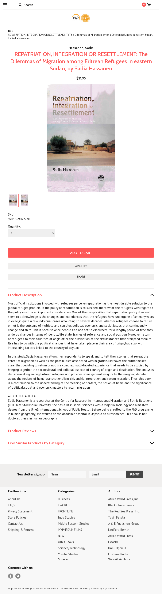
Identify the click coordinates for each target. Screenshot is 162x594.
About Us (14, 499)
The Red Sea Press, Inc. (124, 511)
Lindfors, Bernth (119, 530)
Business (64, 499)
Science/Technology (71, 548)
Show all (63, 559)
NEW (61, 536)
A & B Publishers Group (123, 524)
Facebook (10, 576)
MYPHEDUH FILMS (70, 530)
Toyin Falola (116, 517)
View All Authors (119, 559)
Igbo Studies (66, 517)
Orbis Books (66, 542)
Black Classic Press (121, 505)
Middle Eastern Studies (73, 524)
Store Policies (17, 517)
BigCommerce (110, 588)
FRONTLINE (65, 511)
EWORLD (64, 505)
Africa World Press (120, 536)
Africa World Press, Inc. (123, 499)
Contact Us (15, 524)
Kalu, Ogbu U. (117, 548)
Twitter (18, 576)
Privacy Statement (20, 511)
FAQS (11, 505)
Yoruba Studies (68, 554)
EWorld (113, 542)
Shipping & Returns (21, 530)
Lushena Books (118, 554)
